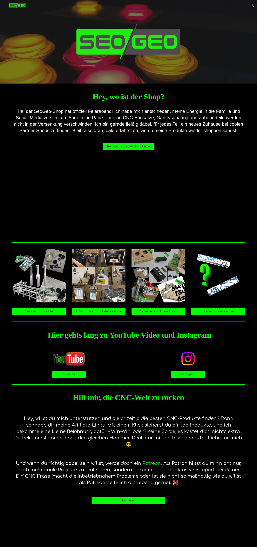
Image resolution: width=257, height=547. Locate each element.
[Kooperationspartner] (218, 311)
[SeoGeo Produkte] (39, 311)
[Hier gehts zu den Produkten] (128, 146)
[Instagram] (188, 374)
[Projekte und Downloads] (158, 311)
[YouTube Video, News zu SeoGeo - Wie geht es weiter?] (128, 197)
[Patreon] (128, 500)
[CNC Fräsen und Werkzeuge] (98, 311)
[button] (252, 5)
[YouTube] (69, 374)
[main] (128, 96)
